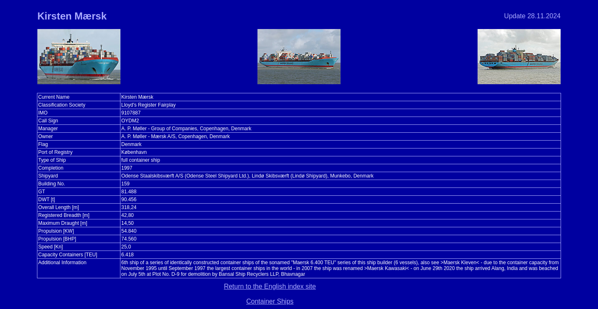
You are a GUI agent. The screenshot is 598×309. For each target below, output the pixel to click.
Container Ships (270, 301)
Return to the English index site (270, 286)
